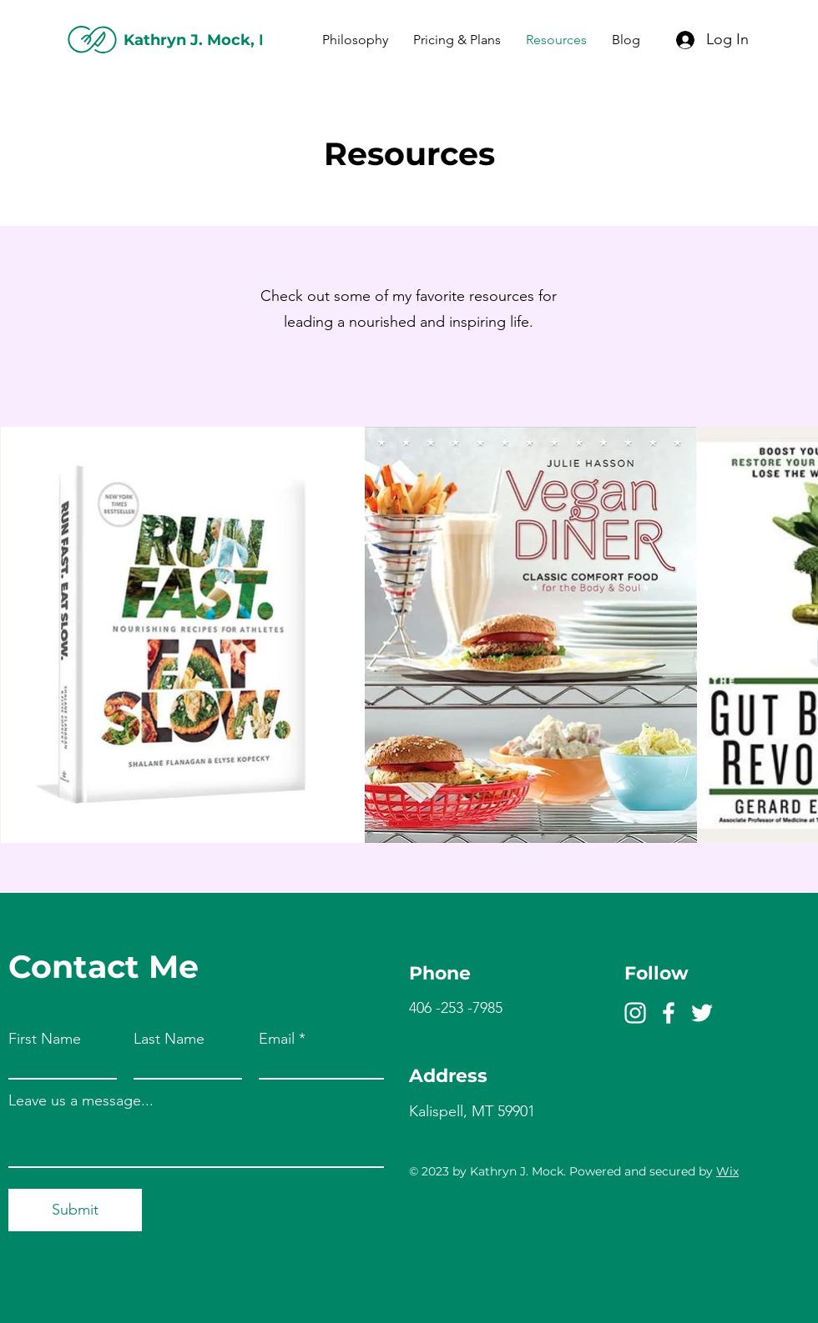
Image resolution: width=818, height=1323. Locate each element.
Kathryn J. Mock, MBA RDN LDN (251, 40)
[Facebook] (668, 1013)
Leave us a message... (81, 1100)
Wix (727, 1171)
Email (277, 1038)
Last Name (169, 1038)
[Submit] (75, 1210)
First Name (44, 1038)
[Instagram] (635, 1013)
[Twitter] (702, 1013)
